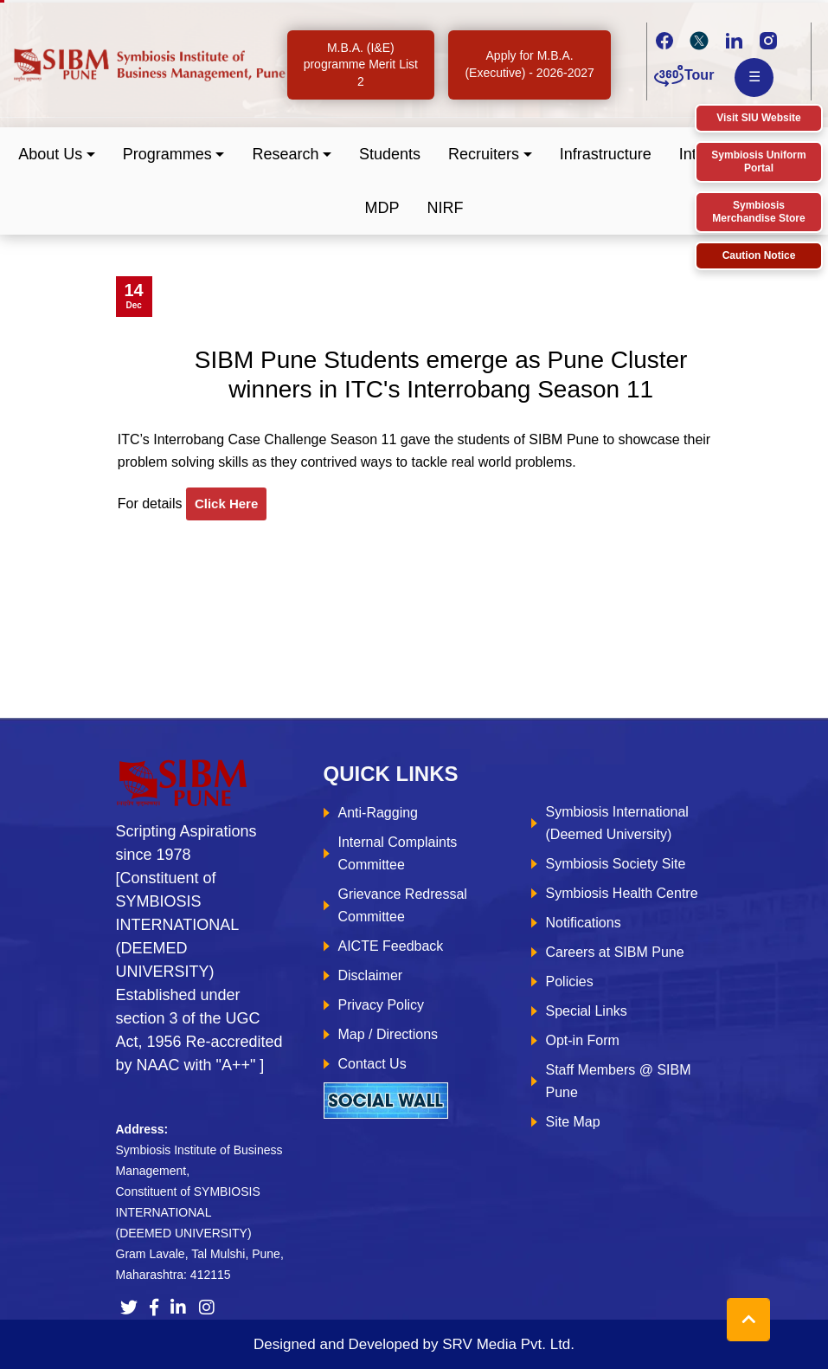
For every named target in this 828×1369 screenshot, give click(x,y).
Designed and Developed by (414, 1344)
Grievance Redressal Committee (402, 905)
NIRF (445, 207)
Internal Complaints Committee (398, 853)
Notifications (583, 922)
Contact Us (372, 1063)
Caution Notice (759, 255)
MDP (382, 207)
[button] (56, 154)
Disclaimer (370, 975)
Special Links (586, 1011)
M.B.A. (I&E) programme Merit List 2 (361, 64)
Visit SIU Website (758, 118)
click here (226, 503)
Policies (570, 981)
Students (389, 154)
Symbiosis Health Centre (622, 893)
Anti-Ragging (378, 812)
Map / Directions (388, 1034)
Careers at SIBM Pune (615, 952)
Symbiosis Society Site (616, 863)
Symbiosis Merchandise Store (758, 211)
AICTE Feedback (391, 946)
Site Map (573, 1121)
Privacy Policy (381, 1005)
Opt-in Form (582, 1040)
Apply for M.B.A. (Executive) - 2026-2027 (529, 64)
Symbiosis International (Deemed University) (617, 823)
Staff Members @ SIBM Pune (618, 1081)
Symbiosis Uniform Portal (758, 161)
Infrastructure (605, 154)
